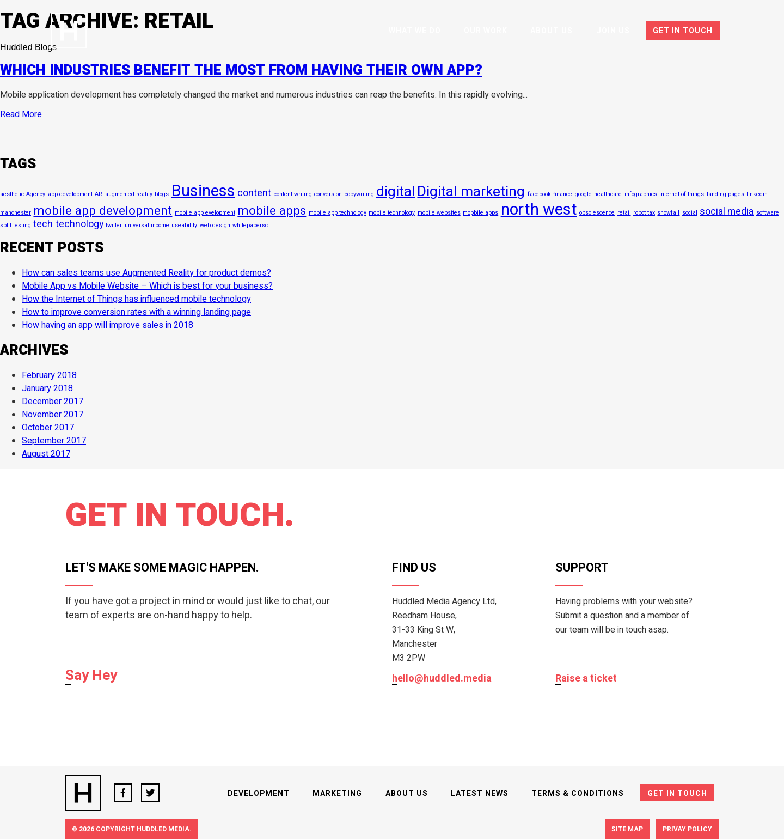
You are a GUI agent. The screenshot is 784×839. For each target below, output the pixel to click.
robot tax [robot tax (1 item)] (644, 213)
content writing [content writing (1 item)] (293, 194)
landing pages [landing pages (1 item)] (725, 194)
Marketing (337, 793)
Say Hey (91, 676)
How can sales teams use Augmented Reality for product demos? (146, 272)
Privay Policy (687, 829)
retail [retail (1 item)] (624, 213)
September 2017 (54, 440)
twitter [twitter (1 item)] (114, 225)
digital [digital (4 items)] (395, 191)
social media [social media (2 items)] (727, 211)
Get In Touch (683, 31)
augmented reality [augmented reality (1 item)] (128, 194)
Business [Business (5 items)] (203, 191)
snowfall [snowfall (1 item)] (668, 213)
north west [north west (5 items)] (539, 209)
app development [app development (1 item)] (70, 194)
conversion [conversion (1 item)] (328, 194)
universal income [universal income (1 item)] (147, 225)
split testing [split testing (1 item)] (15, 225)
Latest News (480, 793)
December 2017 (52, 401)
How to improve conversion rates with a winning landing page (136, 312)
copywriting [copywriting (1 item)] (359, 194)
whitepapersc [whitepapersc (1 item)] (250, 225)
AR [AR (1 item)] (98, 194)
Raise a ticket (586, 679)
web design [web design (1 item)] (215, 225)
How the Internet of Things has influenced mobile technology (136, 299)
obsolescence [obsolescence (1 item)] (597, 213)
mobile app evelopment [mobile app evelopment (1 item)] (205, 213)
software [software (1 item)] (767, 213)
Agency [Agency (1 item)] (35, 194)
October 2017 (48, 427)
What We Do (415, 31)
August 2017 (46, 453)
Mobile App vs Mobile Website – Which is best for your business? (147, 286)
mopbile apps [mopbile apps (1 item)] (480, 213)
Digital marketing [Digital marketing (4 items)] (471, 191)
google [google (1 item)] (583, 194)
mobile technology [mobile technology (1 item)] (392, 213)
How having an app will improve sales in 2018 (107, 325)
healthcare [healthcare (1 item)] (608, 194)
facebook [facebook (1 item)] (539, 194)
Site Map (627, 829)
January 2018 (47, 388)
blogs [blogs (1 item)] (162, 194)
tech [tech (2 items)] (43, 224)
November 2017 (52, 414)
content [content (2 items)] (254, 193)
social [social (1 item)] (689, 213)
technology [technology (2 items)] (79, 224)
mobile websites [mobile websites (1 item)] (439, 213)
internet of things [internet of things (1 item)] (681, 194)
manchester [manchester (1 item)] (15, 213)
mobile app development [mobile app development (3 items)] (102, 211)
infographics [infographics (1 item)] (640, 194)
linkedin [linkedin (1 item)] (757, 194)
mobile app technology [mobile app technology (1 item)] (337, 213)
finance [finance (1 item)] (562, 194)
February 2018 (49, 375)
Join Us (613, 31)
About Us (551, 31)
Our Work (485, 31)
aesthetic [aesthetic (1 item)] (12, 194)
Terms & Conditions (577, 793)
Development (259, 793)
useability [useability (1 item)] (184, 225)
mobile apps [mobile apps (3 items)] (271, 211)
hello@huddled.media (442, 679)
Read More (21, 114)
